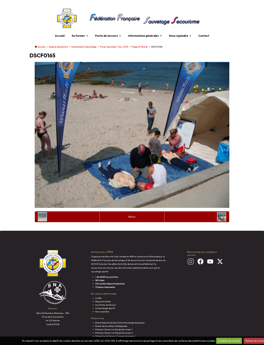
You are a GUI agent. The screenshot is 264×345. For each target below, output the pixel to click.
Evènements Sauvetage (84, 46)
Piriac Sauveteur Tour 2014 (114, 46)
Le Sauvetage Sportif (105, 308)
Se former (78, 35)
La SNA (98, 298)
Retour (132, 216)
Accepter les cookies (229, 340)
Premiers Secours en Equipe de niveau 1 (113, 329)
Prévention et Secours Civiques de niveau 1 (115, 336)
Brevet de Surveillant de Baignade (111, 326)
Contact (203, 35)
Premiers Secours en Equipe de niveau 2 (114, 333)
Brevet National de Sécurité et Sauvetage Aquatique (119, 322)
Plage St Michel (140, 46)
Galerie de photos (58, 46)
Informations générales (143, 35)
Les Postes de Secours (105, 305)
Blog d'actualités (103, 301)
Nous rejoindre (178, 35)
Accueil (59, 35)
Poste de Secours (106, 35)
